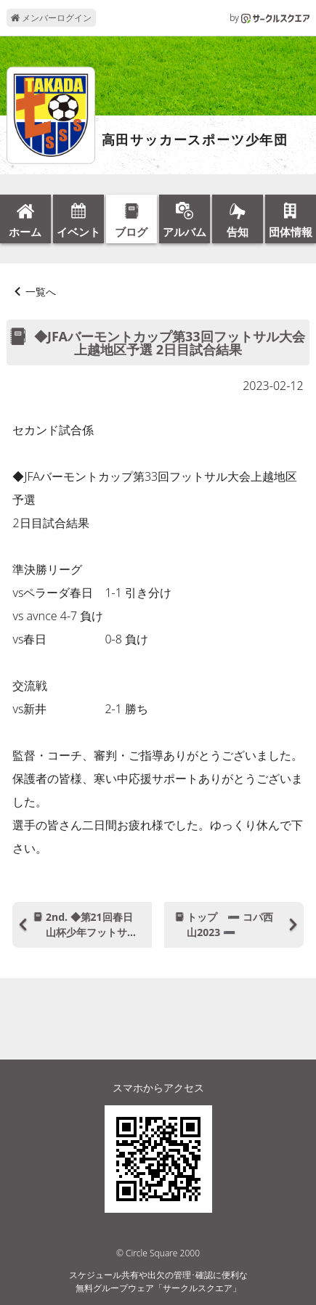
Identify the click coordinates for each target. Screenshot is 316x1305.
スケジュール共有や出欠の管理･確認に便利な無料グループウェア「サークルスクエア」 (158, 1281)
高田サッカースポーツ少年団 (195, 140)
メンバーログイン (51, 18)
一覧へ (40, 291)
